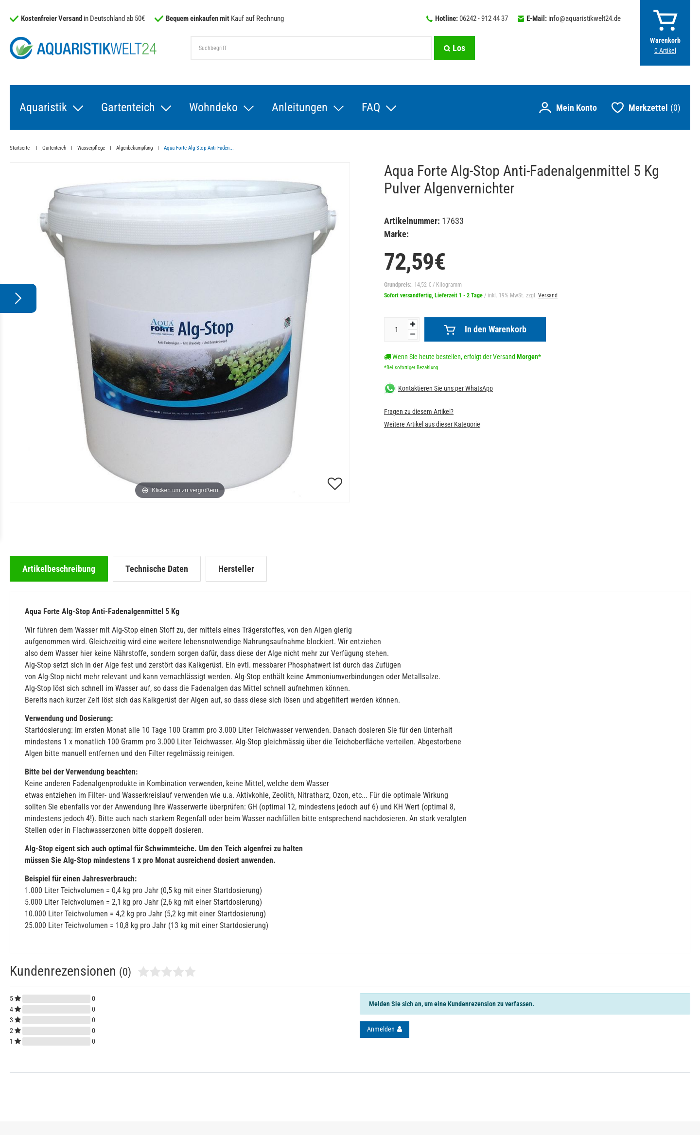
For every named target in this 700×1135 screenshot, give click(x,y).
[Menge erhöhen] (413, 324)
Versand (548, 295)
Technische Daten (156, 569)
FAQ (371, 107)
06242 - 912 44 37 (483, 18)
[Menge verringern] (413, 334)
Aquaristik (43, 107)
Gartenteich (128, 107)
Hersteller (236, 569)
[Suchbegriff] (311, 48)
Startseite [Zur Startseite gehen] (20, 148)
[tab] (59, 569)
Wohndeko (213, 107)
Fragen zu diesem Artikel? (419, 411)
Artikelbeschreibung (58, 569)
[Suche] (454, 48)
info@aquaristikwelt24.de (584, 18)
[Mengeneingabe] (396, 329)
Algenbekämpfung (134, 148)
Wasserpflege (91, 148)
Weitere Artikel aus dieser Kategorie (432, 424)
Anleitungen (300, 107)
